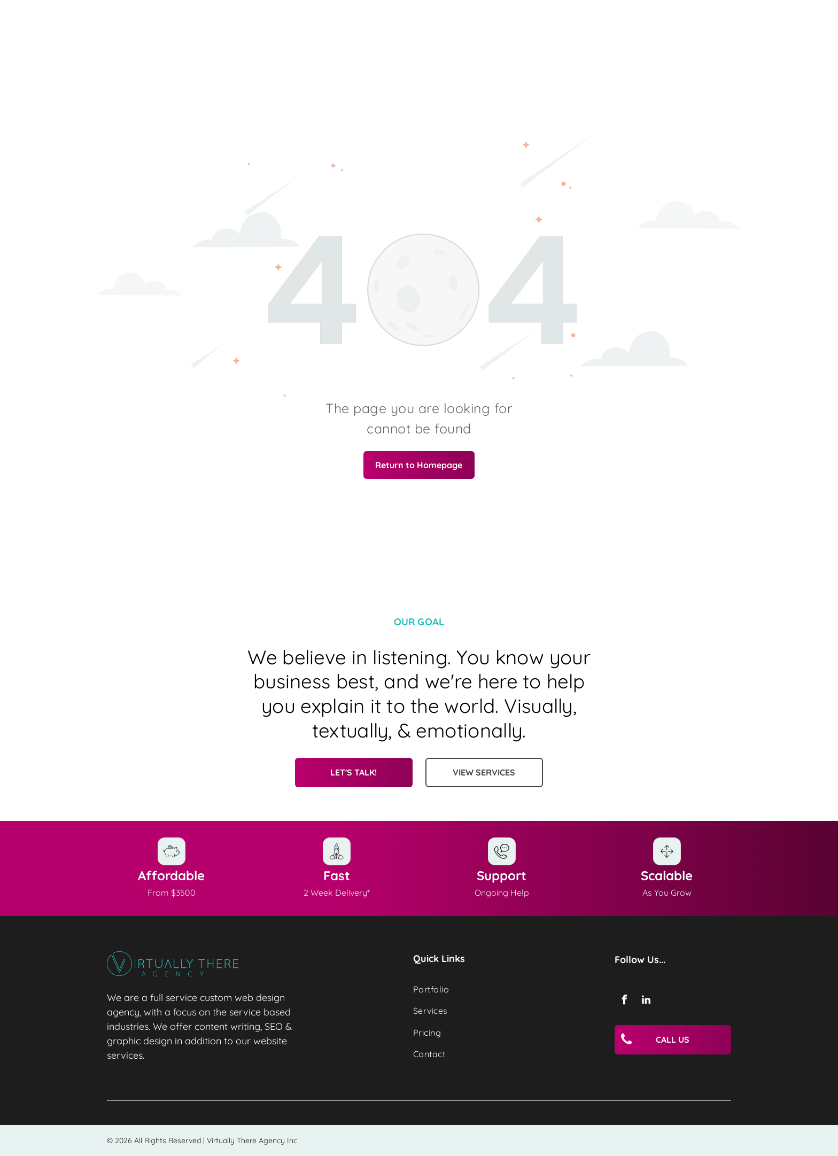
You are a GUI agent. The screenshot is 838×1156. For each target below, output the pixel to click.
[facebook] (624, 1001)
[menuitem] (488, 989)
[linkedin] (646, 1001)
